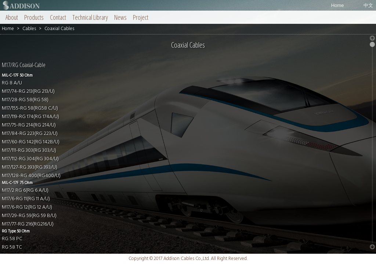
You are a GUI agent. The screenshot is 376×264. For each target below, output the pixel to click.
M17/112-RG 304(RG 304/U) (30, 159)
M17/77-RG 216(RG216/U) (28, 224)
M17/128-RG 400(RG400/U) (31, 176)
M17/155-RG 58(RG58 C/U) (30, 108)
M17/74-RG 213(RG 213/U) (28, 91)
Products (34, 17)
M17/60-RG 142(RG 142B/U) (30, 142)
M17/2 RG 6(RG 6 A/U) (25, 190)
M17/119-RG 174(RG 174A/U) (30, 117)
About (12, 17)
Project (140, 17)
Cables (29, 29)
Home (337, 5)
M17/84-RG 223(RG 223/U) (30, 133)
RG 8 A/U (12, 83)
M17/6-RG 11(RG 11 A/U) (26, 199)
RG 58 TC (12, 247)
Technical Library (90, 17)
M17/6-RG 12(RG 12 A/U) (27, 207)
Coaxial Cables (59, 29)
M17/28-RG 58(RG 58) (25, 100)
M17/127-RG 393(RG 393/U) (29, 167)
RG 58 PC (12, 239)
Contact (58, 17)
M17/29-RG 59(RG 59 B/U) (29, 216)
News (120, 17)
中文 (368, 5)
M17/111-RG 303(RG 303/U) (29, 150)
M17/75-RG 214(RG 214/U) (29, 125)
